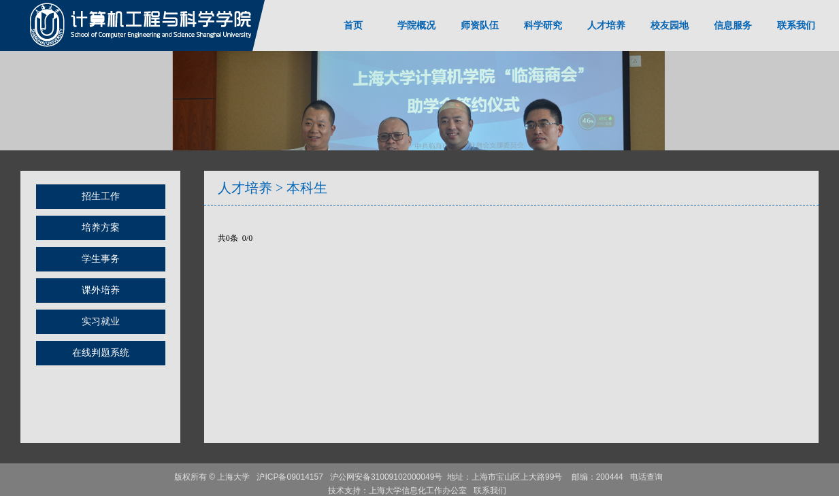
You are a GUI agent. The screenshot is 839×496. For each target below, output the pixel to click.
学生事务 (101, 259)
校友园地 (670, 25)
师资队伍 (480, 25)
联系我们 (796, 25)
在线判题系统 (100, 353)
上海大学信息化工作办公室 (421, 490)
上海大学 (232, 477)
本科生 (306, 187)
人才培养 (606, 25)
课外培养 (101, 290)
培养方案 (101, 227)
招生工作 (101, 196)
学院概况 (416, 25)
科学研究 (543, 25)
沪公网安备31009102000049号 (386, 477)
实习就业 (101, 321)
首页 (353, 25)
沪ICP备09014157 (291, 477)
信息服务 (733, 25)
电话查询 (647, 477)
